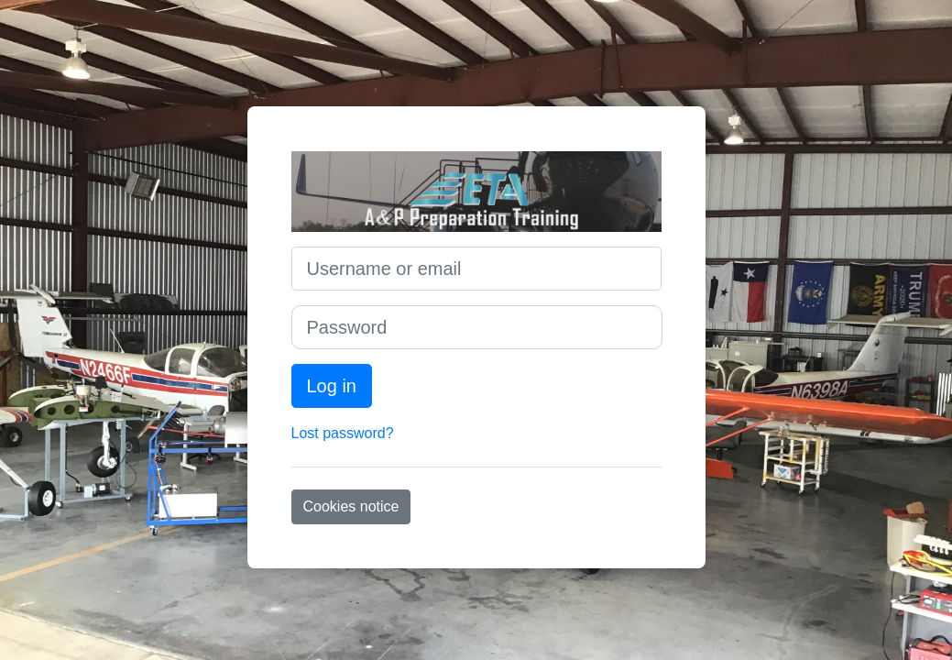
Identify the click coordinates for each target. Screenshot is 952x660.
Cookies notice (351, 506)
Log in (332, 386)
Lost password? (342, 433)
